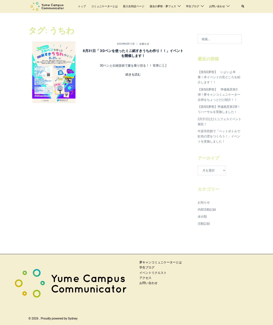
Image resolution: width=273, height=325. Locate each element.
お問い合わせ (217, 6)
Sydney (73, 318)
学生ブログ (192, 6)
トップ (82, 6)
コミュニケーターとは (104, 6)
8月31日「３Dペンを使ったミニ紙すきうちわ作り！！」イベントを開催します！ (133, 53)
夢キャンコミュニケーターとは (160, 262)
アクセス (145, 278)
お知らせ (144, 43)
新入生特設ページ (133, 6)
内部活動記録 (207, 209)
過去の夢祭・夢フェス (163, 6)
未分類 (202, 216)
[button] (243, 6)
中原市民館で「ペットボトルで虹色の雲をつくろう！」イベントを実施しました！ (219, 136)
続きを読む (133, 74)
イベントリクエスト (153, 273)
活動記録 (204, 223)
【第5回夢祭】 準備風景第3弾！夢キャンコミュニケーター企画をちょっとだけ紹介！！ (219, 95)
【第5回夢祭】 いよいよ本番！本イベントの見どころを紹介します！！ (219, 77)
